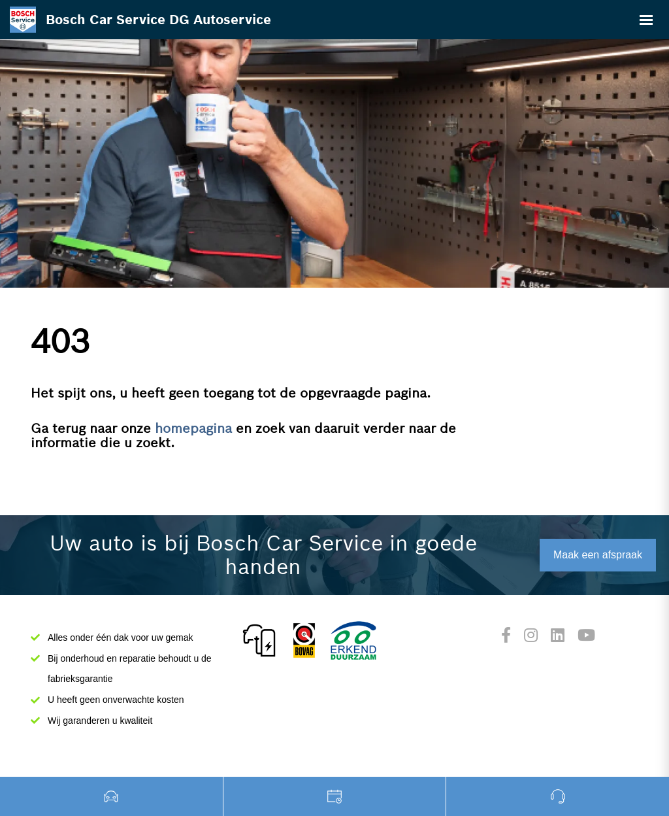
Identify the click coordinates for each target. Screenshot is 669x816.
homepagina (193, 428)
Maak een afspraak (597, 554)
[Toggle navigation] (646, 20)
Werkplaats (335, 796)
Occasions (111, 796)
